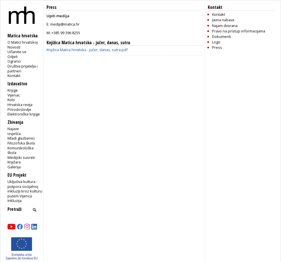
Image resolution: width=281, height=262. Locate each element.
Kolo (11, 99)
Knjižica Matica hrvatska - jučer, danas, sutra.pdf (87, 49)
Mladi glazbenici (21, 138)
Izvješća (14, 133)
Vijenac (13, 95)
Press (217, 47)
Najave (13, 128)
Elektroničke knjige (23, 114)
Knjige (12, 90)
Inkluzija (14, 200)
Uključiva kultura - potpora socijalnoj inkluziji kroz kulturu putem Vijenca (24, 189)
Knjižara (14, 162)
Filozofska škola (21, 143)
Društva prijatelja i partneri (22, 68)
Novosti (13, 47)
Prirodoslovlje (19, 109)
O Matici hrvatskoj (22, 42)
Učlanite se (16, 51)
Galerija (14, 166)
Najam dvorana (225, 25)
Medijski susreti (21, 157)
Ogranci (14, 61)
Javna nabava (223, 19)
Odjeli (12, 56)
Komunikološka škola (20, 150)
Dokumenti (221, 36)
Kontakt (13, 75)
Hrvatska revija (19, 104)
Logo (216, 42)
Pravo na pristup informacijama (238, 31)
